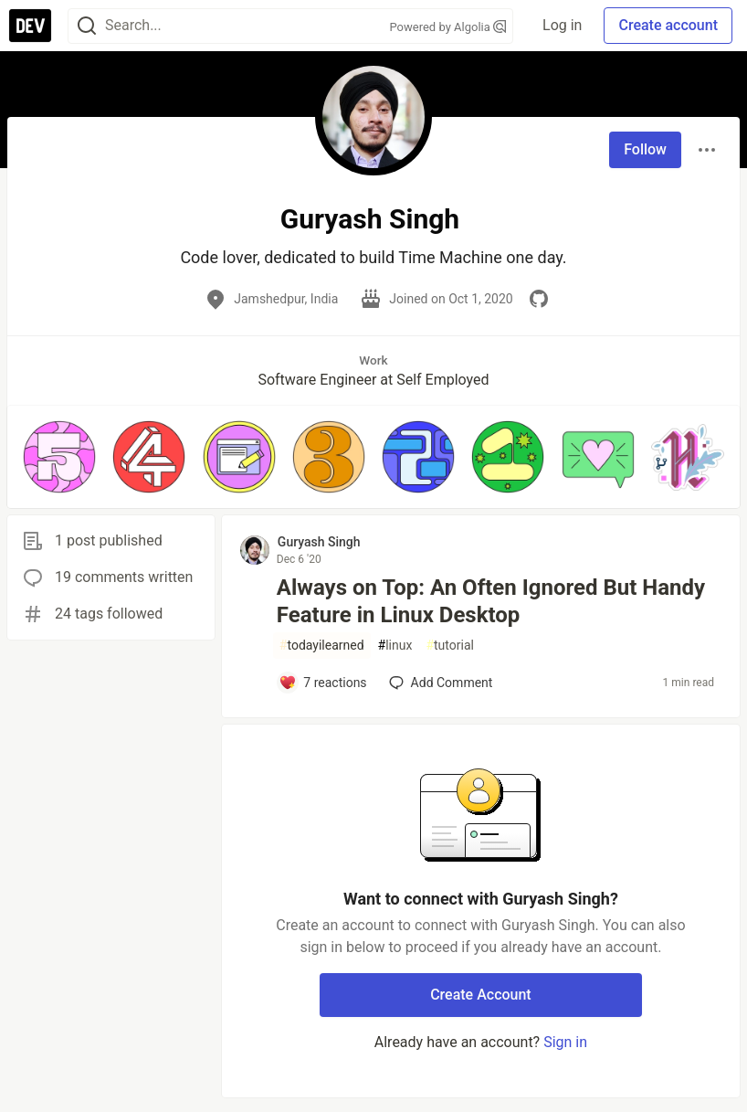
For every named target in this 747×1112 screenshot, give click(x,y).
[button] (59, 456)
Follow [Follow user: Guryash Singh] (645, 149)
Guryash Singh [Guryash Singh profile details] (319, 542)
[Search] (86, 26)
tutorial (450, 645)
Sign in (565, 1042)
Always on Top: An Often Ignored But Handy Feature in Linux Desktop (491, 601)
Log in (562, 25)
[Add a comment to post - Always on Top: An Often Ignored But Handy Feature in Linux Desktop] (323, 682)
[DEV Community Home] (30, 25)
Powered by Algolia (448, 27)
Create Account (480, 994)
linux (395, 645)
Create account (668, 25)
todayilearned (321, 645)
